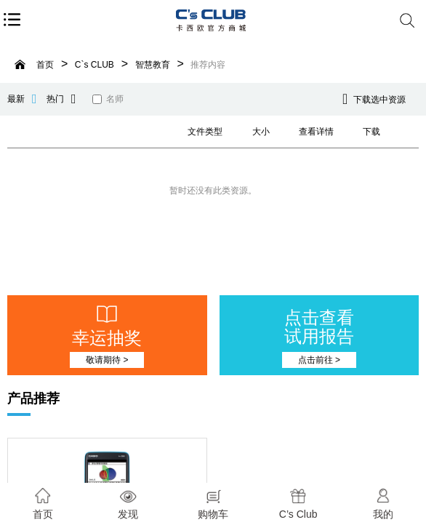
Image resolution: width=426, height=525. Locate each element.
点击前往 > (319, 360)
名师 (108, 99)
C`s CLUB (94, 65)
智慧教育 (152, 65)
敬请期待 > (107, 360)
